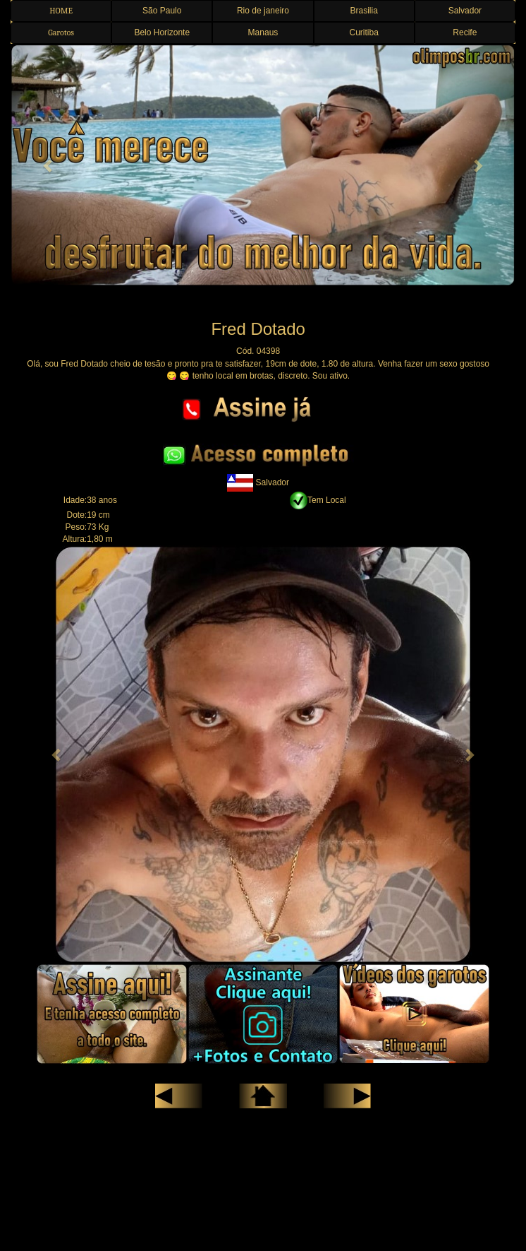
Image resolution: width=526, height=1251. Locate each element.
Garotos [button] (61, 32)
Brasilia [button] (363, 11)
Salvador (258, 482)
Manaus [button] (263, 32)
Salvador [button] (465, 11)
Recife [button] (465, 32)
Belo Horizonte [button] (162, 32)
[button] (48, 165)
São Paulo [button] (161, 11)
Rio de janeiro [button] (263, 11)
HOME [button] (61, 11)
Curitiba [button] (363, 32)
